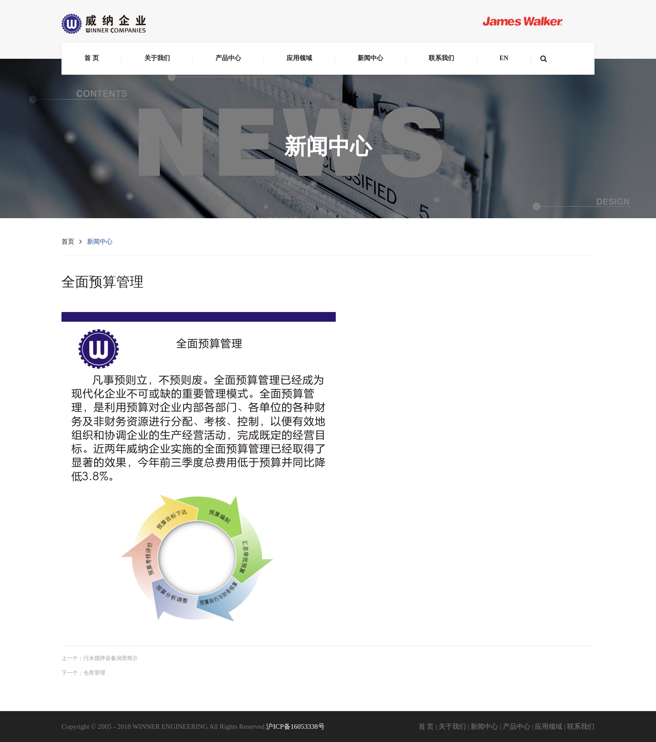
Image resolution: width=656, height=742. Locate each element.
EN (504, 58)
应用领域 (299, 58)
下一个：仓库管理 (83, 673)
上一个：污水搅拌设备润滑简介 (100, 658)
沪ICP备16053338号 (295, 726)
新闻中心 (370, 58)
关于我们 (157, 58)
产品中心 (228, 58)
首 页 (91, 58)
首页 (68, 241)
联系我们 (441, 58)
